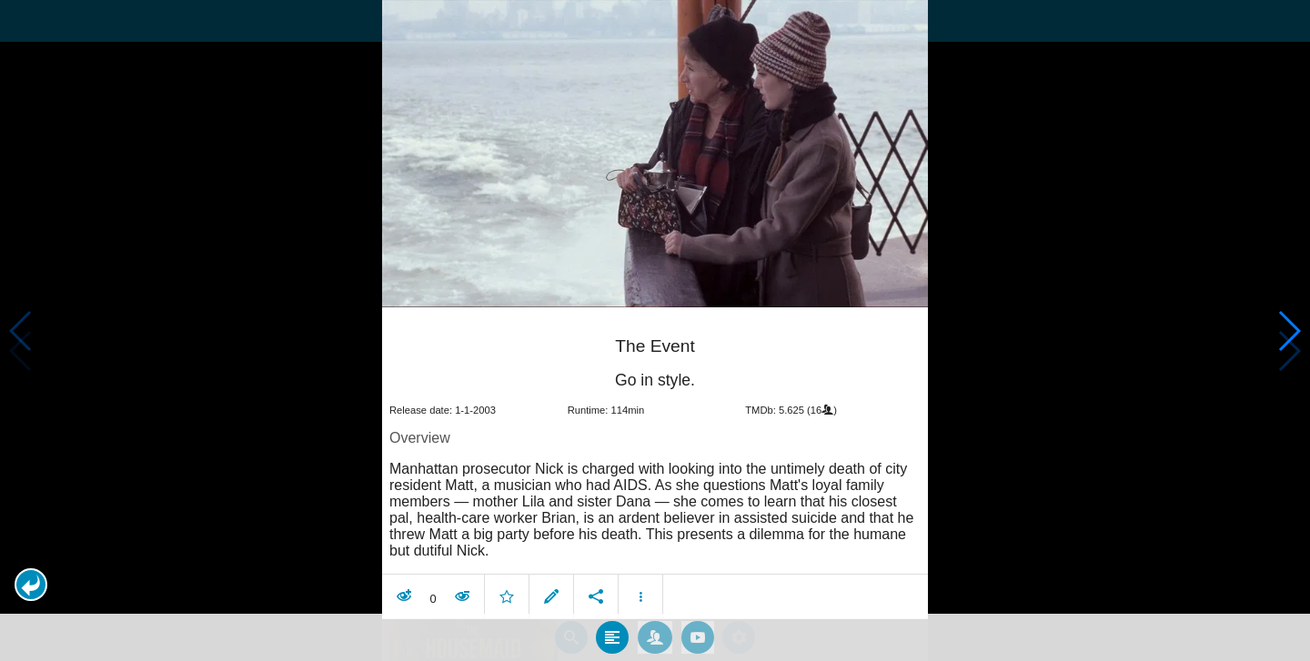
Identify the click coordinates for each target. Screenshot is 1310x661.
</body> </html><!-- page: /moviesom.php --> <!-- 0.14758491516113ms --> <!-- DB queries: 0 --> (655, 330)
